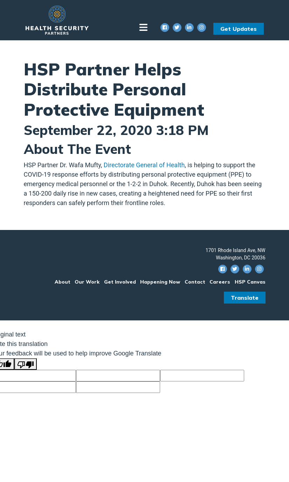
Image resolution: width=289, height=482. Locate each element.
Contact (195, 282)
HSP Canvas (250, 282)
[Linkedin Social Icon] (189, 27)
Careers (219, 282)
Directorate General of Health (144, 165)
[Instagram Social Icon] (201, 27)
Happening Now (160, 282)
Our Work (87, 282)
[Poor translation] (25, 364)
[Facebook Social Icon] (164, 27)
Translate (245, 297)
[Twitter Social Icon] (177, 27)
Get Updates (238, 28)
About (62, 282)
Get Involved (120, 282)
